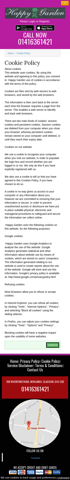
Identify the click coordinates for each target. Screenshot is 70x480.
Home (11, 53)
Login (32, 21)
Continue (52, 345)
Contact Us (35, 369)
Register (44, 21)
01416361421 (35, 41)
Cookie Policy (23, 53)
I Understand (63, 477)
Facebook (35, 457)
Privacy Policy (30, 361)
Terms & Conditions (49, 365)
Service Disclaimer (20, 365)
